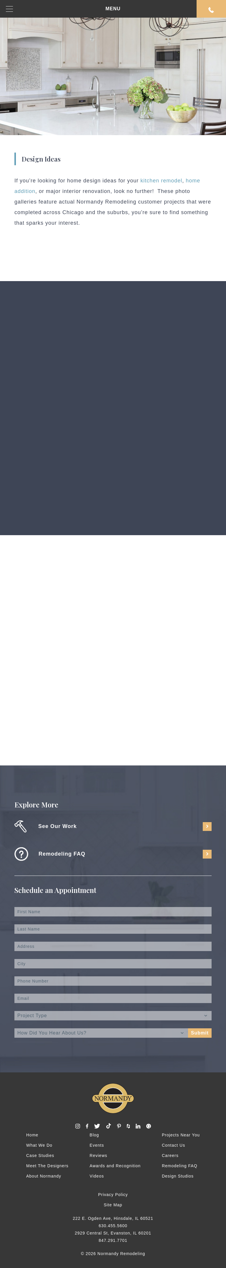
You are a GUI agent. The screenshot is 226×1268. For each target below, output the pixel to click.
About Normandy (43, 1176)
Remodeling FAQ (179, 1165)
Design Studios (178, 1176)
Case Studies (40, 1155)
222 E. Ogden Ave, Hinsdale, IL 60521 (113, 1218)
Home (32, 1135)
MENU (63, 9)
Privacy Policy (113, 1194)
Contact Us (173, 1145)
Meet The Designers (47, 1165)
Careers (170, 1155)
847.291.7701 (113, 1240)
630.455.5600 (113, 1225)
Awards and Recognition (115, 1165)
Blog (94, 1135)
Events (97, 1145)
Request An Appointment (211, 10)
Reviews (98, 1155)
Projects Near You (181, 1135)
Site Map (113, 1204)
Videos (97, 1176)
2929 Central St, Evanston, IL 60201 (113, 1233)
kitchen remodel (161, 181)
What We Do (39, 1145)
